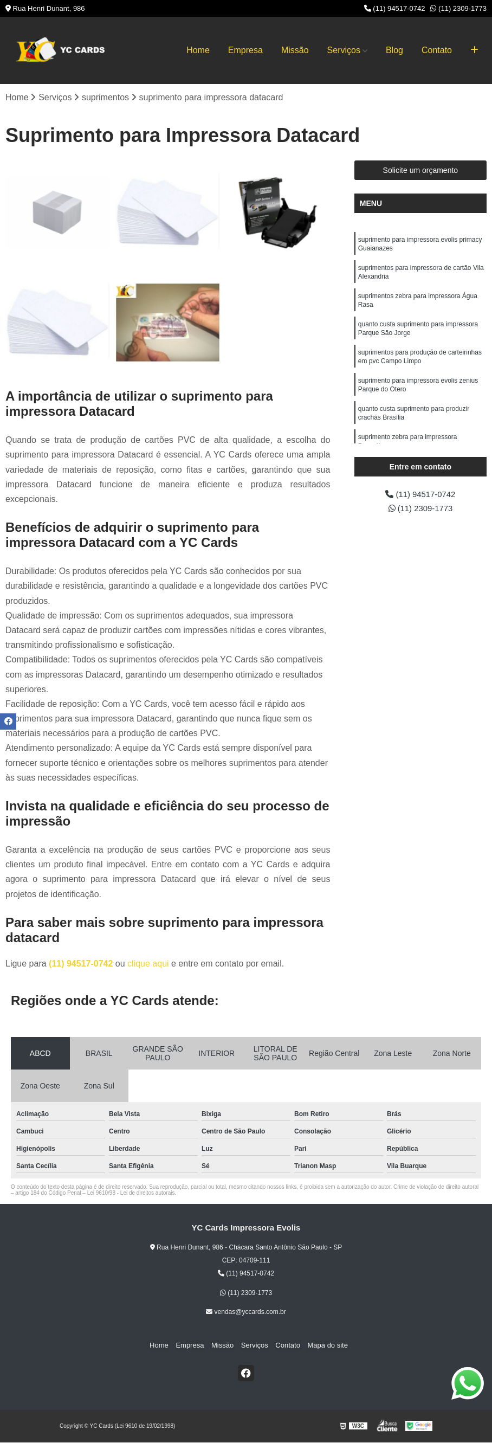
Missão (295, 50)
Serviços (343, 50)
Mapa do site (322, 1346)
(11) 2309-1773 (458, 8)
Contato (437, 50)
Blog (394, 50)
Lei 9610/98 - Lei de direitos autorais (131, 1193)
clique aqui (148, 964)
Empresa (245, 50)
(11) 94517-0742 (394, 8)
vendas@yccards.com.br (246, 1312)
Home (198, 50)
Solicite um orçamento (420, 170)
